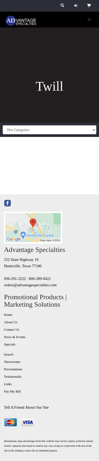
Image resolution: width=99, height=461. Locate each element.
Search (8, 354)
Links (8, 384)
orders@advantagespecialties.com (30, 285)
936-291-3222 (15, 278)
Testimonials (12, 377)
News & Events (15, 337)
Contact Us (11, 329)
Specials (9, 344)
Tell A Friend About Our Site (26, 407)
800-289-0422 (40, 278)
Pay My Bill (12, 391)
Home (8, 315)
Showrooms (12, 362)
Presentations (13, 369)
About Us (10, 322)
